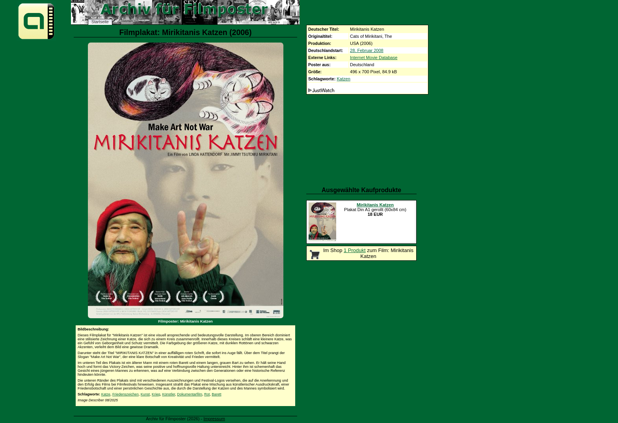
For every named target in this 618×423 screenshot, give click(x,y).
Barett (216, 394)
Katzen (343, 78)
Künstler (168, 394)
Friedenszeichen (125, 394)
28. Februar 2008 (366, 50)
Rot (207, 394)
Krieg (156, 394)
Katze (105, 394)
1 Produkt (355, 250)
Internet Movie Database (373, 57)
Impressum (214, 418)
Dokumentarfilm (189, 394)
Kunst (145, 394)
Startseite (100, 22)
